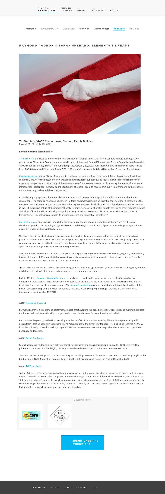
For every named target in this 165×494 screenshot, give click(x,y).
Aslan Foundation (81, 285)
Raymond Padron (28, 176)
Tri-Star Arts (27, 141)
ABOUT (82, 10)
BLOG (114, 10)
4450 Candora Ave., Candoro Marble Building (65, 141)
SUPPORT (98, 10)
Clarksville (68, 28)
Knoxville (119, 28)
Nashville (84, 28)
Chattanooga (101, 28)
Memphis (31, 28)
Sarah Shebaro (27, 222)
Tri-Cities (134, 28)
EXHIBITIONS (47, 10)
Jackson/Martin (50, 28)
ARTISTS (66, 10)
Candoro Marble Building (51, 278)
